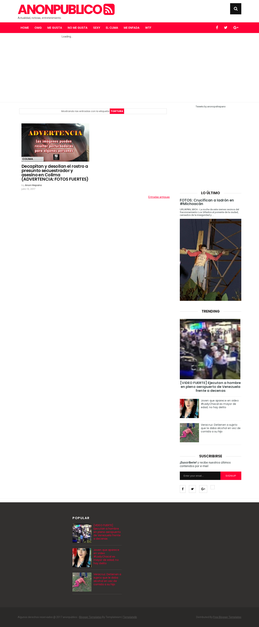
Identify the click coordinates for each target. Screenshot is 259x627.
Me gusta (54, 28)
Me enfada (132, 28)
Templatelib (130, 617)
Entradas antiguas (159, 197)
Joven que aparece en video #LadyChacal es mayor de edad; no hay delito (220, 404)
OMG (38, 28)
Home (24, 28)
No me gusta (78, 28)
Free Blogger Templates (227, 617)
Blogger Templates (90, 617)
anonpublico (66, 9)
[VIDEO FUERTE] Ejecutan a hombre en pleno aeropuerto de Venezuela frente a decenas (210, 386)
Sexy (96, 28)
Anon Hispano (33, 185)
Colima (27, 159)
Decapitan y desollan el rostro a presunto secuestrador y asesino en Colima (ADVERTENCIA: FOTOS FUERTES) (55, 172)
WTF (148, 28)
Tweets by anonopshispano (211, 106)
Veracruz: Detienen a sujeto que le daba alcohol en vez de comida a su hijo (221, 428)
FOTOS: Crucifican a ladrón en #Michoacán (207, 202)
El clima (112, 28)
